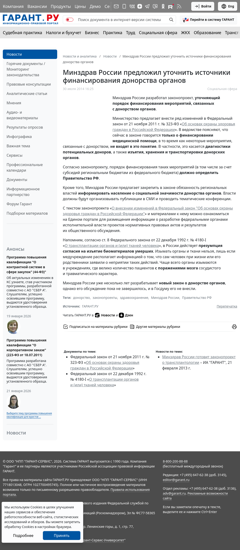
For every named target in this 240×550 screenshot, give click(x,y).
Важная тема (18, 145)
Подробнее (23, 535)
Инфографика (19, 136)
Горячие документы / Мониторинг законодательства (26, 69)
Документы (17, 179)
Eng (227, 6)
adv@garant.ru (174, 493)
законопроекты (105, 297)
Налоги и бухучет (63, 32)
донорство (81, 297)
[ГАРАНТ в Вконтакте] (132, 6)
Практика (112, 32)
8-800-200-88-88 (175, 461)
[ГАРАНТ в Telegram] (147, 6)
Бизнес (92, 32)
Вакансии (37, 6)
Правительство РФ (197, 297)
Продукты (61, 6)
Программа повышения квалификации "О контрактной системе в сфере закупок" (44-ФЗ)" (26, 264)
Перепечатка (227, 306)
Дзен (126, 315)
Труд (130, 32)
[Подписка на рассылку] (116, 6)
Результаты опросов (25, 127)
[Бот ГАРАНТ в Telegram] (155, 6)
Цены (80, 6)
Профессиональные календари (25, 167)
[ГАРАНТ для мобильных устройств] (124, 6)
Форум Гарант (19, 203)
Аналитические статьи (27, 93)
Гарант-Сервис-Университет (102, 540)
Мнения (14, 102)
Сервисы (14, 155)
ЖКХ (185, 32)
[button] (208, 19)
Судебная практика (22, 32)
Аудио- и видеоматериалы (22, 115)
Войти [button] (202, 6)
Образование (207, 32)
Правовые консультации (29, 84)
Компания (13, 6)
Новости (14, 54)
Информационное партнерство (23, 191)
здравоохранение (134, 297)
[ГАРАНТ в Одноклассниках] (163, 6)
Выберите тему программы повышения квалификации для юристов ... (29, 415)
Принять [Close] (62, 535)
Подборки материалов (27, 213)
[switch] (69, 20)
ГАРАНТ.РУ (90, 306)
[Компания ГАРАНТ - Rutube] (171, 6)
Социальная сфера (158, 32)
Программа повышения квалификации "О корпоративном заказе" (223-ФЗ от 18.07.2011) (26, 347)
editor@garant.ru (176, 480)
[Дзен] (139, 6)
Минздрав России (165, 297)
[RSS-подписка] (179, 6)
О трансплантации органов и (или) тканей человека (112, 245)
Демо (95, 6)
